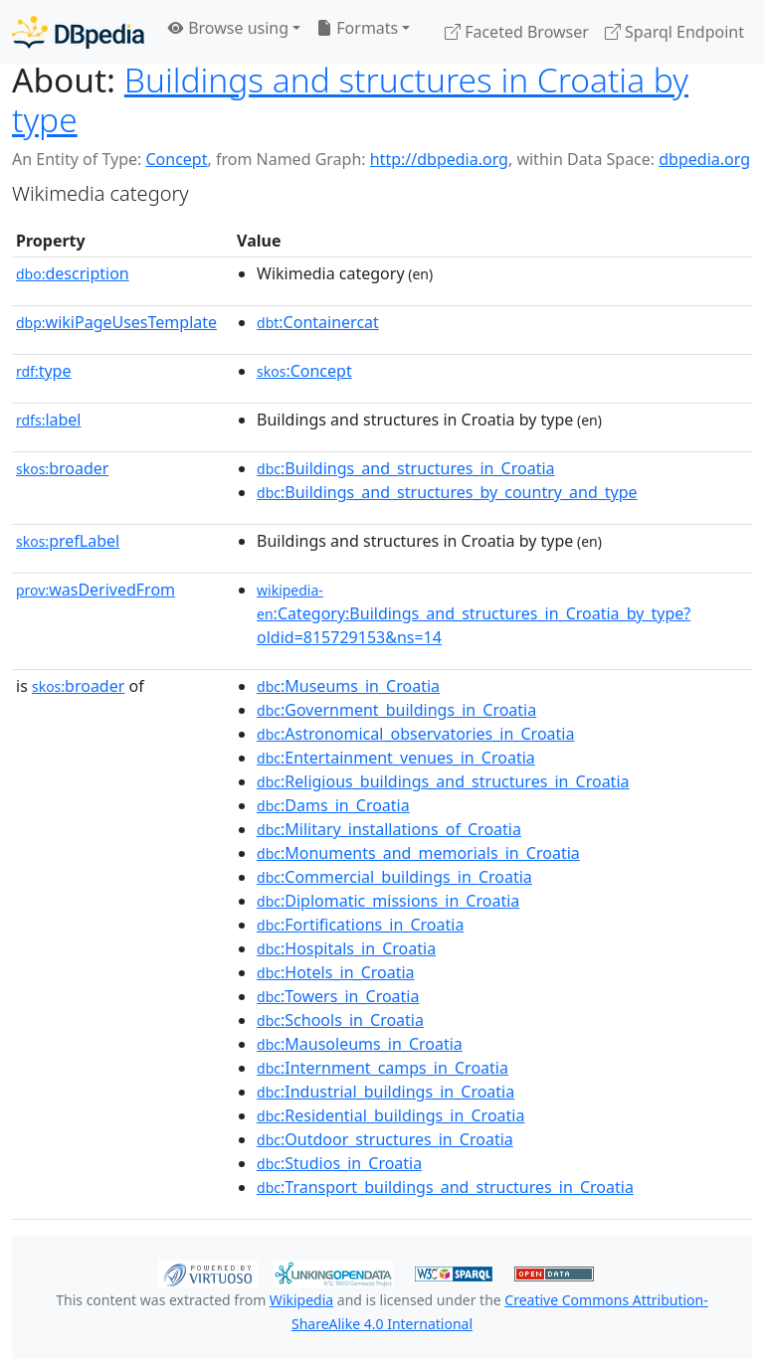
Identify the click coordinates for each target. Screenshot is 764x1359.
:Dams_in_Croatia (333, 805)
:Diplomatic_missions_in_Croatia (388, 901)
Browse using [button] (228, 28)
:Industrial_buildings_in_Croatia (385, 1092)
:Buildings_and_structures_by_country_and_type (447, 492)
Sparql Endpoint (674, 32)
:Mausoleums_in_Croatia (360, 1044)
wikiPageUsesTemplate (116, 322)
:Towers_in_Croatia (338, 996)
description (72, 273)
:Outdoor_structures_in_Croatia (385, 1139)
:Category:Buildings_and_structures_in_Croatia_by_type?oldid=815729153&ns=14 (473, 614)
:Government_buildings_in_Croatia (396, 710)
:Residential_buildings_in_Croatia (390, 1115)
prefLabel (67, 541)
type (44, 371)
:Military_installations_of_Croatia (389, 829)
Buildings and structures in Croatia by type (350, 99)
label (49, 419)
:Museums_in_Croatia (348, 686)
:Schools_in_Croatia (340, 1020)
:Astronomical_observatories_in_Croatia (415, 734)
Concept (176, 159)
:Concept (304, 371)
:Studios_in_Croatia (339, 1163)
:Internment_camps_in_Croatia (382, 1068)
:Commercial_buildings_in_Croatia (394, 877)
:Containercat (318, 322)
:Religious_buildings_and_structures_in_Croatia (443, 781)
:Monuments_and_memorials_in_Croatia (418, 853)
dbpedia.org (704, 159)
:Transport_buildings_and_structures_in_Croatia (445, 1187)
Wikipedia (301, 1299)
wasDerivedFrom (95, 589)
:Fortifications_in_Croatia (360, 924)
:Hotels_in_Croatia (336, 972)
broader (62, 468)
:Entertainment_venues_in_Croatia (396, 757)
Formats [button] (357, 28)
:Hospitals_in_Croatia (346, 948)
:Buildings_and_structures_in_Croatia (405, 468)
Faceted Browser (517, 32)
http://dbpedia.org (439, 159)
